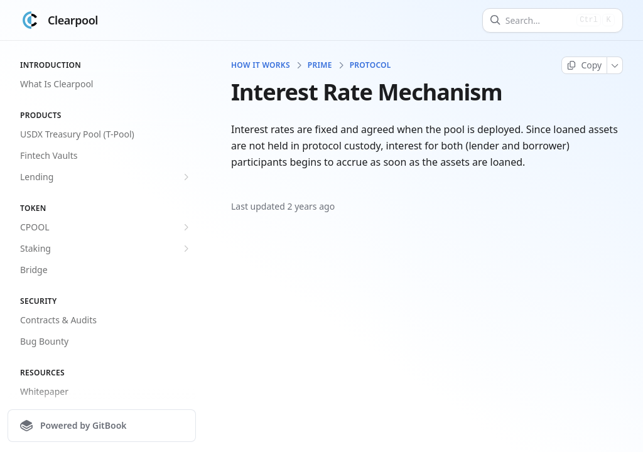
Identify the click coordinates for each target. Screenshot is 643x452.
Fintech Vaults (49, 155)
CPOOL (106, 227)
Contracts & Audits (58, 320)
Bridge (34, 270)
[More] (615, 65)
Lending (106, 177)
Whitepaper (44, 391)
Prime (320, 65)
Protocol (370, 65)
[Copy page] (584, 65)
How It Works (260, 65)
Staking (106, 248)
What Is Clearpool (56, 84)
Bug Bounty (44, 341)
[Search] (538, 20)
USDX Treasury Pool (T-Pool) (77, 134)
